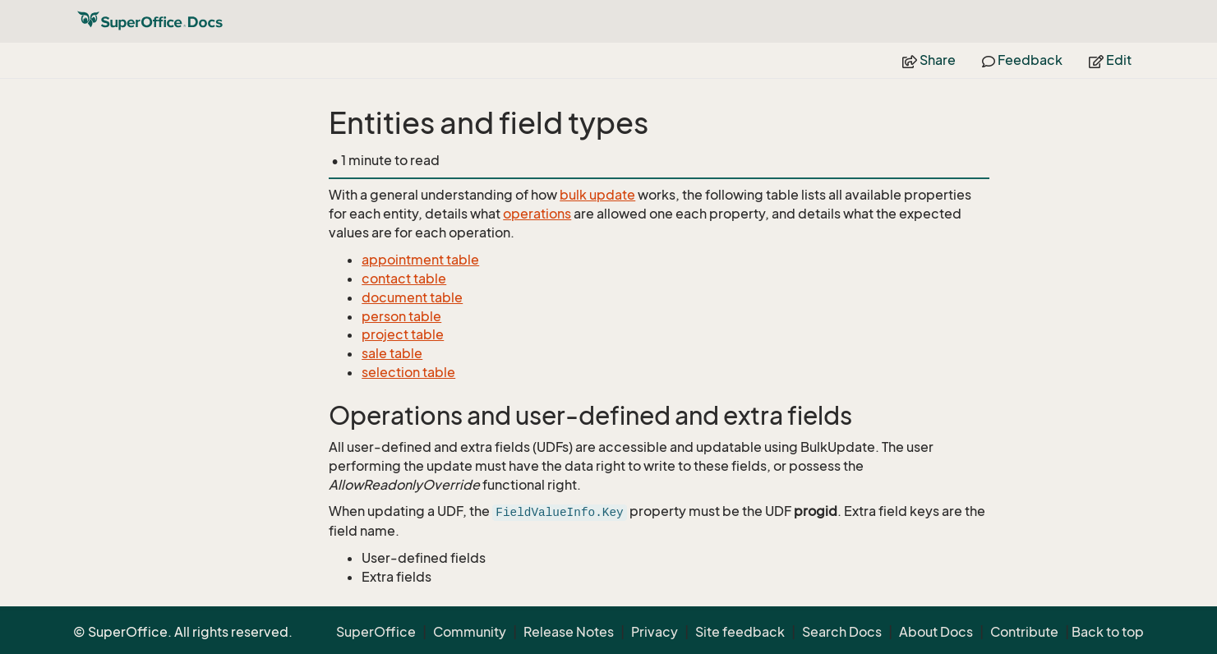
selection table (408, 372)
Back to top (1108, 632)
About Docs (936, 632)
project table (403, 334)
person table (401, 316)
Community (469, 632)
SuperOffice (376, 632)
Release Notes (568, 632)
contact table (404, 278)
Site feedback (740, 632)
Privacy (654, 632)
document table (412, 297)
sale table (392, 353)
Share (929, 60)
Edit (1110, 60)
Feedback (1022, 60)
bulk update (597, 195)
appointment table (420, 259)
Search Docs (842, 632)
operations (537, 213)
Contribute (1024, 632)
